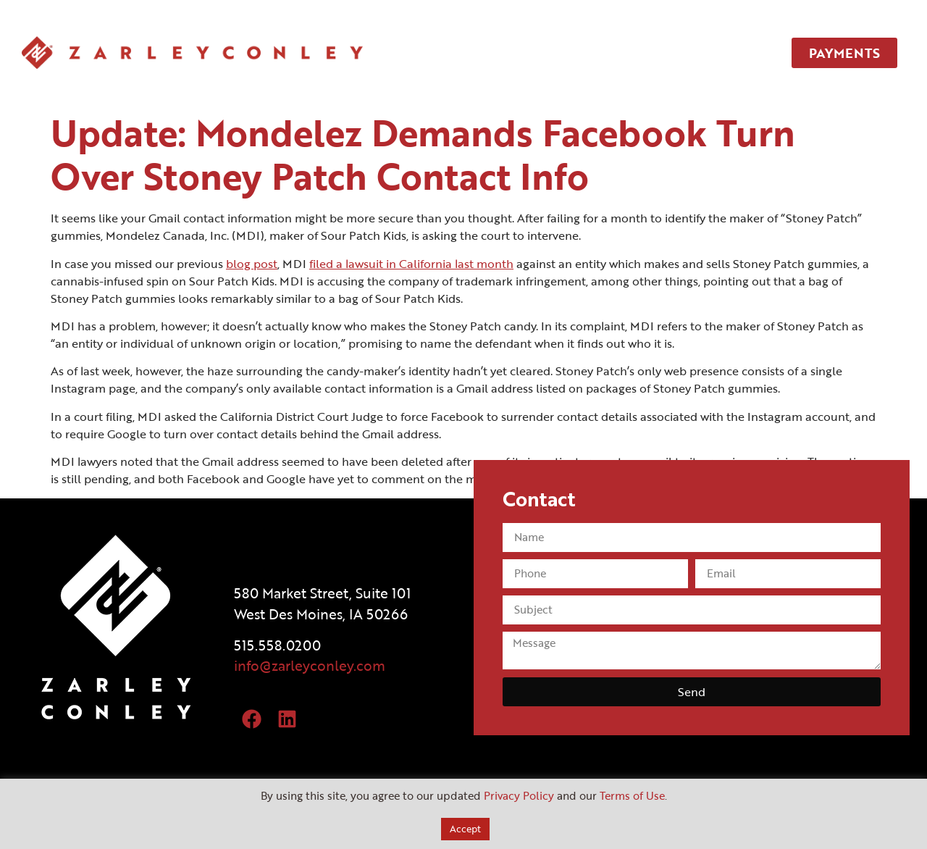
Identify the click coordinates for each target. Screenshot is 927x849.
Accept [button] (465, 828)
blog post (251, 263)
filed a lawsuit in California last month (411, 263)
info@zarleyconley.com (309, 665)
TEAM (622, 52)
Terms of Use (632, 795)
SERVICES (543, 52)
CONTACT (702, 52)
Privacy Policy (519, 795)
